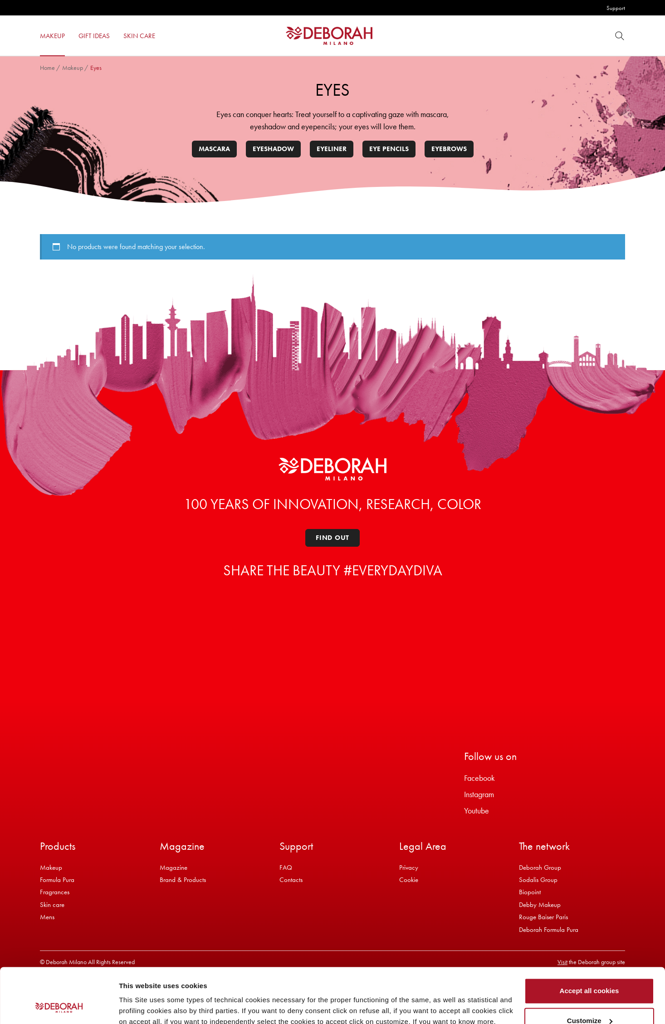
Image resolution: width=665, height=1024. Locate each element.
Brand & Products (183, 879)
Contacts (291, 879)
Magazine (173, 867)
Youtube (476, 810)
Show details (140, 1006)
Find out (332, 537)
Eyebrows (449, 148)
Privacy (408, 867)
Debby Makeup (540, 904)
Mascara (214, 148)
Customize (589, 969)
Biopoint (530, 892)
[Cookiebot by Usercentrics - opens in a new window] (58, 1006)
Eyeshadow (273, 148)
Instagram (479, 794)
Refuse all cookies (589, 999)
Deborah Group (540, 867)
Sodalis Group (538, 879)
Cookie (408, 879)
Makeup (72, 68)
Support (615, 8)
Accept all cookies (589, 939)
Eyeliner (332, 148)
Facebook (479, 778)
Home (47, 68)
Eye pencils (389, 148)
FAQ (285, 867)
